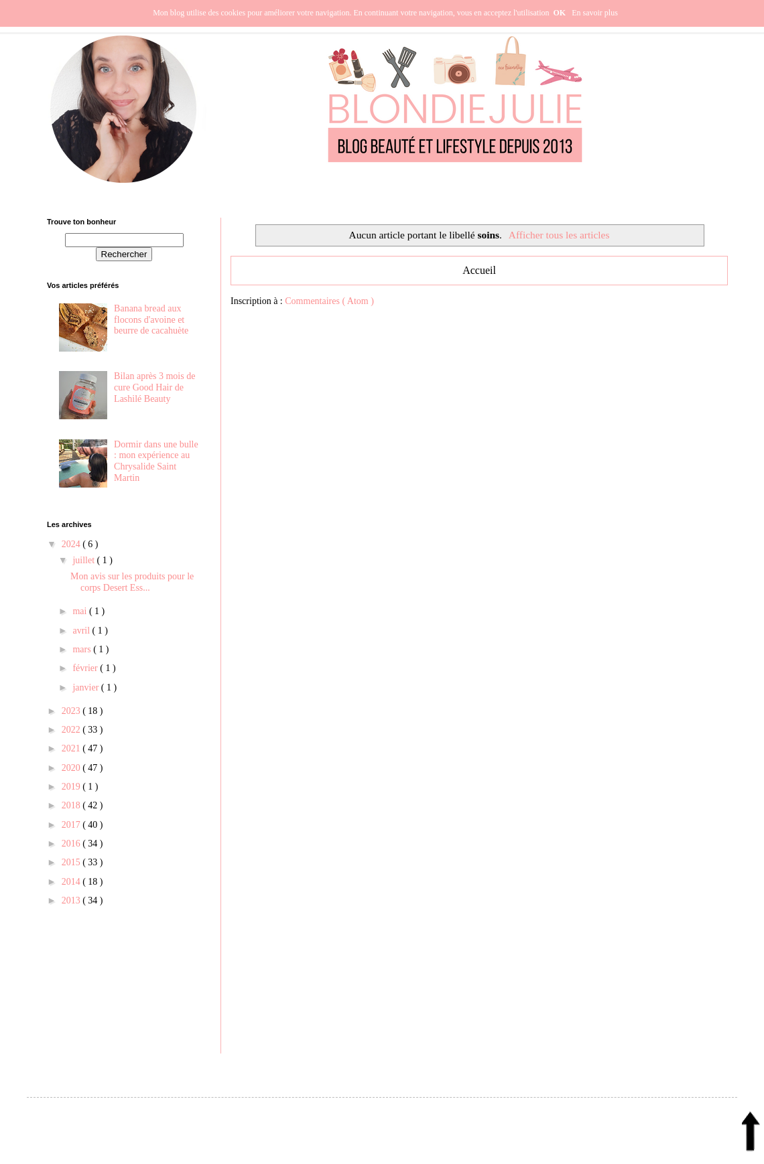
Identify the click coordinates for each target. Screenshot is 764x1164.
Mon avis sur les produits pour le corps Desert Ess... (132, 582)
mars (82, 649)
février (86, 668)
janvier (86, 687)
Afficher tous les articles (559, 234)
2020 (72, 768)
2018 (72, 805)
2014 (72, 882)
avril (82, 631)
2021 (72, 748)
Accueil (479, 270)
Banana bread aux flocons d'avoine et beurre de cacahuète (151, 319)
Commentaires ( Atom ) (329, 301)
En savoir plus (595, 12)
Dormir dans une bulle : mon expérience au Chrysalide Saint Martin (156, 461)
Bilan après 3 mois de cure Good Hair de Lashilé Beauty (154, 387)
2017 (72, 825)
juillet (84, 560)
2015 (72, 862)
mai (80, 611)
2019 (72, 787)
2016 (72, 844)
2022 (72, 730)
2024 (72, 544)
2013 (72, 900)
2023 (72, 711)
